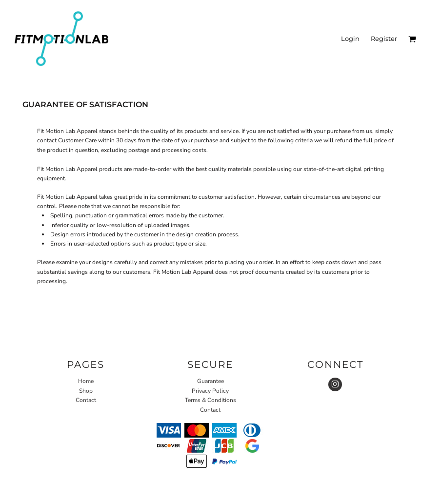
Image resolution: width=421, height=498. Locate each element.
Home (86, 381)
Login (350, 38)
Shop (86, 391)
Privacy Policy (210, 391)
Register (384, 38)
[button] (412, 39)
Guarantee (210, 381)
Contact (86, 400)
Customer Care (77, 140)
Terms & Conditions (210, 400)
